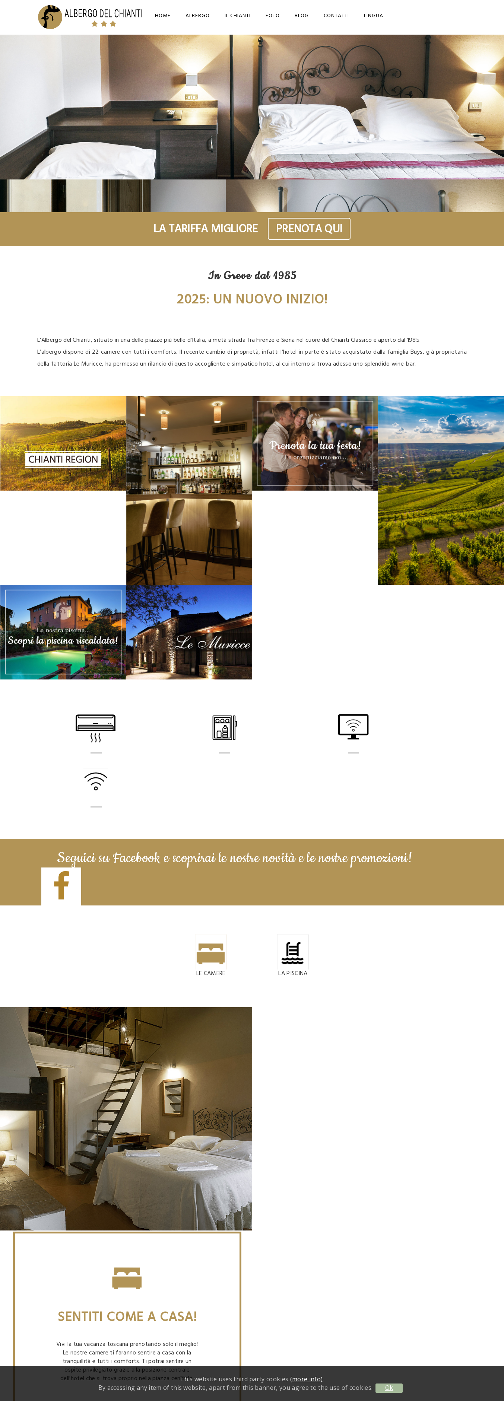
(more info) (306, 1379)
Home (163, 16)
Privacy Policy (398, 1295)
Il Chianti (238, 16)
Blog (302, 16)
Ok (389, 1388)
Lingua (373, 16)
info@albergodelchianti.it (399, 1222)
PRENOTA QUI (309, 229)
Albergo (198, 16)
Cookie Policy (399, 1304)
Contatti (336, 16)
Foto (273, 16)
